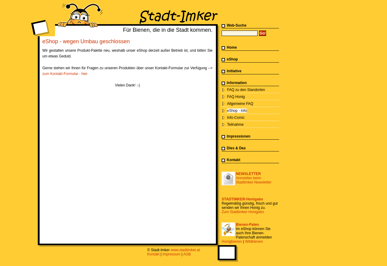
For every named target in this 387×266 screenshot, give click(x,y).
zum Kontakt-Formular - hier (64, 74)
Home (232, 47)
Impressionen (238, 136)
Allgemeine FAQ (240, 104)
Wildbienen (254, 241)
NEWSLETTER (248, 174)
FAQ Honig (236, 97)
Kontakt (233, 160)
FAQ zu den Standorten (246, 90)
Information (237, 83)
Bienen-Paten (247, 224)
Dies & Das (236, 148)
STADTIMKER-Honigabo (242, 199)
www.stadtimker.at (185, 250)
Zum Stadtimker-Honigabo (243, 212)
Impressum (171, 254)
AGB (187, 254)
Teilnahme (235, 124)
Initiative (234, 71)
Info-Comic (236, 117)
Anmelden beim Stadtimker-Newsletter (254, 180)
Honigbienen (232, 241)
